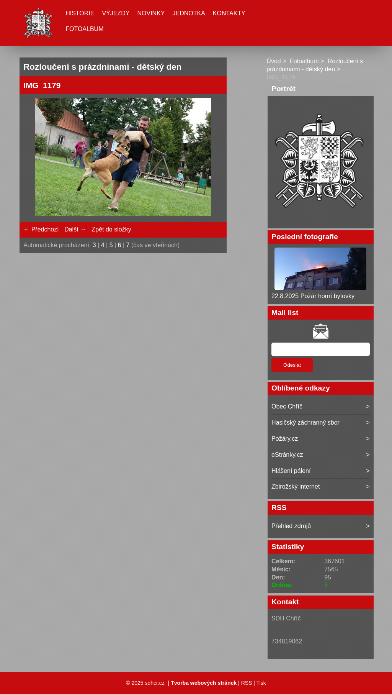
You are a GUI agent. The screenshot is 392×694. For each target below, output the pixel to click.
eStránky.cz (287, 454)
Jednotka (189, 13)
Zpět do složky (111, 229)
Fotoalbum (84, 29)
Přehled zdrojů (291, 526)
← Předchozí (41, 229)
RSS (246, 683)
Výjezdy (115, 13)
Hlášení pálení (290, 471)
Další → (75, 229)
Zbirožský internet (295, 486)
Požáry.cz (284, 438)
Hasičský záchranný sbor (305, 422)
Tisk (261, 683)
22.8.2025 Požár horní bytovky (312, 296)
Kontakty (229, 13)
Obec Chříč (286, 406)
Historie (79, 13)
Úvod (273, 61)
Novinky (151, 13)
